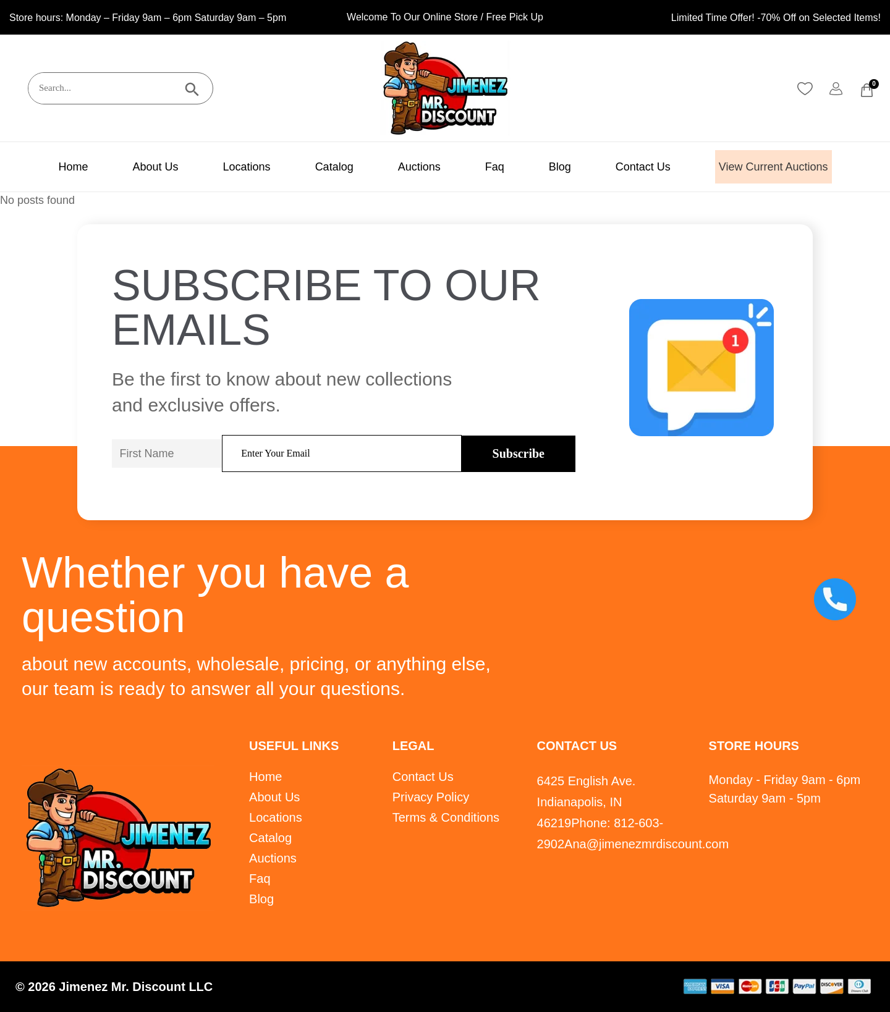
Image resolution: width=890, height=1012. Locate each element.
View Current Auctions (773, 167)
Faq (481, 167)
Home (60, 167)
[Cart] (867, 90)
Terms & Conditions (445, 817)
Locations (234, 167)
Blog (547, 167)
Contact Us (630, 167)
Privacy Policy (430, 797)
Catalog (321, 167)
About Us (142, 167)
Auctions (406, 167)
